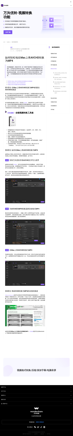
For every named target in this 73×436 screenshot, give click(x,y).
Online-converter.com (10, 295)
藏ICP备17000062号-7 (27, 433)
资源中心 (9, 42)
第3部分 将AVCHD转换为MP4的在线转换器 (19, 84)
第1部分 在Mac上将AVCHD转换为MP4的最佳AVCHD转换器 (23, 81)
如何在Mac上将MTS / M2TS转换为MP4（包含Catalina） (60, 79)
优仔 (11, 47)
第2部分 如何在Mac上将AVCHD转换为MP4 (19, 83)
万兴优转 (25, 102)
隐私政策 (42, 433)
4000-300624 (40, 422)
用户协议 (48, 433)
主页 (4, 42)
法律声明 (36, 433)
